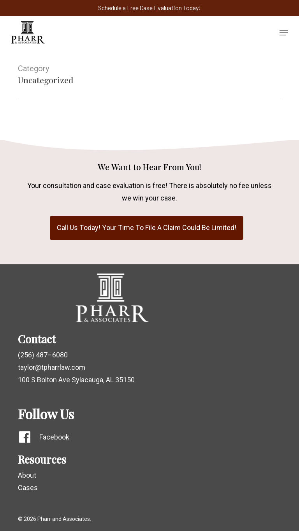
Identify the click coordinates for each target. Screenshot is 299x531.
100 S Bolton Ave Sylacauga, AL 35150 (76, 380)
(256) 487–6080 (43, 355)
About (27, 475)
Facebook (54, 437)
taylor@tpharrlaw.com (51, 367)
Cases (28, 488)
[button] (284, 33)
